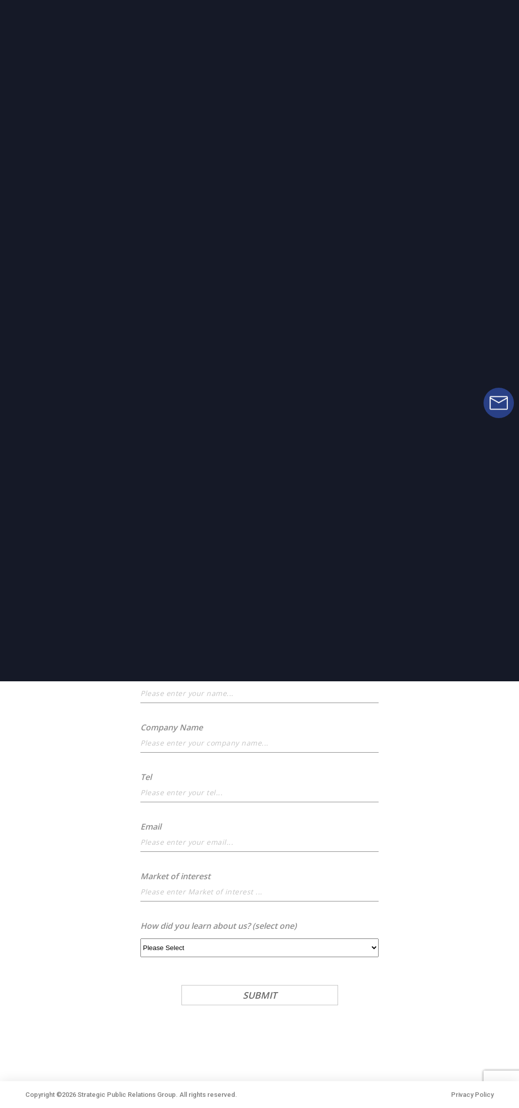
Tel (146, 777)
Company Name (171, 727)
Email (150, 827)
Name (152, 678)
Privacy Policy (472, 1094)
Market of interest (175, 876)
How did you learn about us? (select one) (218, 926)
